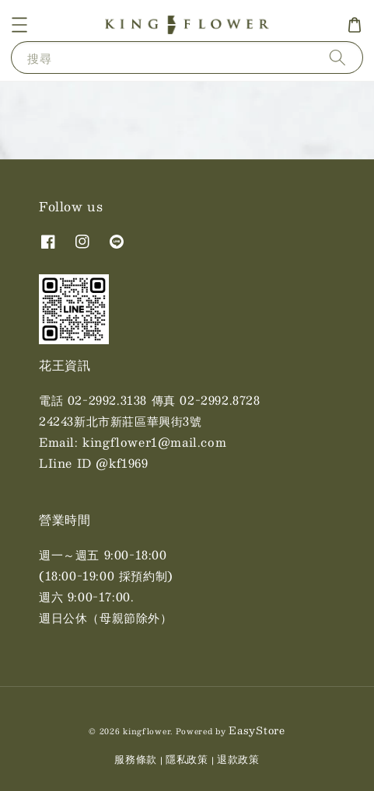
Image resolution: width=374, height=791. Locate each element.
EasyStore (257, 730)
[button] (19, 25)
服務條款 (135, 759)
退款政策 (238, 759)
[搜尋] (337, 57)
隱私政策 (187, 759)
